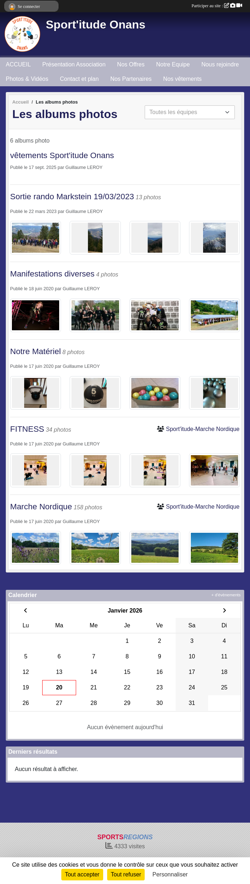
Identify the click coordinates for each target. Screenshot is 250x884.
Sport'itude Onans (95, 24)
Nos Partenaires (131, 79)
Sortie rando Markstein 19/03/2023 (72, 196)
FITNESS (27, 429)
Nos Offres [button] (131, 64)
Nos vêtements (182, 79)
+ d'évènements (226, 595)
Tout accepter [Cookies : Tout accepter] (82, 874)
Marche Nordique (41, 506)
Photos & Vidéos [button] (27, 79)
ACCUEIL (18, 64)
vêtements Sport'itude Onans (62, 155)
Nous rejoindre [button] (220, 64)
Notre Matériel (35, 351)
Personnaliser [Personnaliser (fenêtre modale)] (170, 874)
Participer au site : (217, 5)
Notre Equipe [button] (173, 64)
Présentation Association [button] (73, 64)
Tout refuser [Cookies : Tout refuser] (126, 874)
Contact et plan (79, 79)
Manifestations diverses (52, 273)
